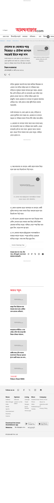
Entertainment (10, 411)
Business (8, 414)
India (7, 404)
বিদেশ (45, 37)
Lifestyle (9, 40)
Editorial (16, 399)
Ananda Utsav (35, 399)
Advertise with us (44, 405)
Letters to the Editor (18, 402)
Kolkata (8, 399)
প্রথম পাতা (6, 37)
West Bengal (9, 402)
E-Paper (5, 30)
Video (33, 404)
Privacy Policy (43, 408)
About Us (42, 402)
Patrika (33, 409)
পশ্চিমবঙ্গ (33, 37)
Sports (7, 409)
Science (8, 416)
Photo (33, 402)
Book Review (27, 407)
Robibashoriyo (35, 406)
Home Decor (16, 40)
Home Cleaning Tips (18, 245)
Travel (26, 402)
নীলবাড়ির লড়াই (15, 37)
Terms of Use (43, 399)
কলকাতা (24, 37)
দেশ (40, 37)
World (7, 406)
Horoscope (28, 410)
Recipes (27, 404)
